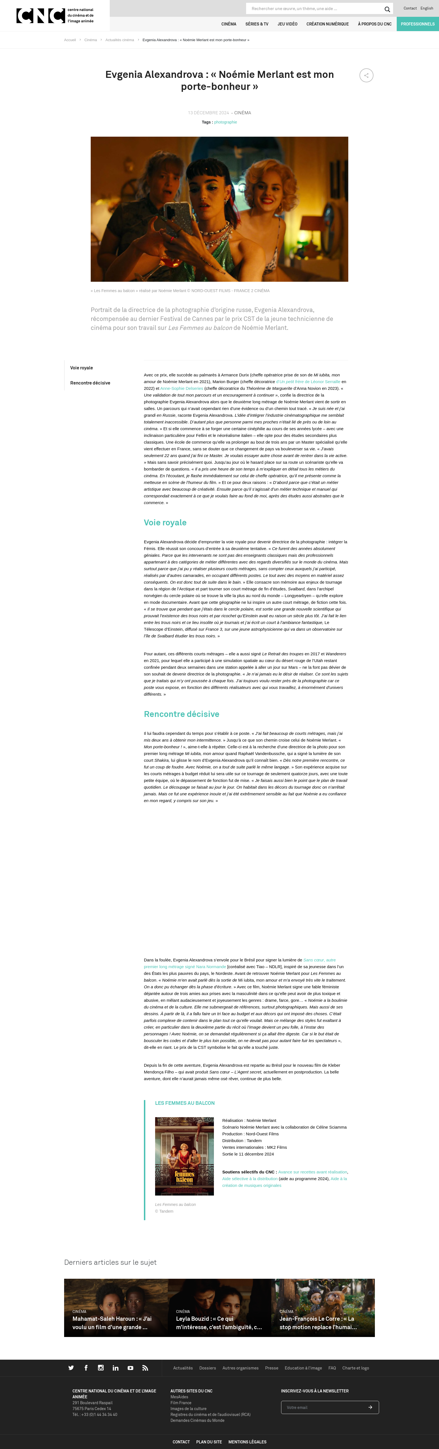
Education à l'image (303, 1368)
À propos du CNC (375, 24)
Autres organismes (241, 1368)
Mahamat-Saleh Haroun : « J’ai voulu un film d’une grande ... (112, 1323)
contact (181, 1441)
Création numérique (328, 24)
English (427, 8)
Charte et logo (355, 1368)
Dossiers (207, 1368)
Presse (271, 1368)
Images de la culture (189, 1408)
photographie (225, 122)
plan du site (209, 1441)
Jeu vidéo (287, 24)
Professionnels (418, 24)
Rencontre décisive (90, 383)
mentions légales (247, 1441)
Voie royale (81, 368)
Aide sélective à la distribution (250, 1178)
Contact (410, 8)
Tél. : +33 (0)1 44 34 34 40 (95, 1414)
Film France (181, 1402)
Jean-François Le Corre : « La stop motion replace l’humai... (318, 1323)
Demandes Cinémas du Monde (198, 1420)
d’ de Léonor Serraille (308, 381)
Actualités (183, 1368)
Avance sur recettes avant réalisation (312, 1172)
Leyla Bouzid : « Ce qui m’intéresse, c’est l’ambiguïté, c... (219, 1323)
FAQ (332, 1368)
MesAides (179, 1396)
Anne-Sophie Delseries (181, 388)
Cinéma (228, 24)
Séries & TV (257, 24)
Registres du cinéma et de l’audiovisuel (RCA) (211, 1414)
